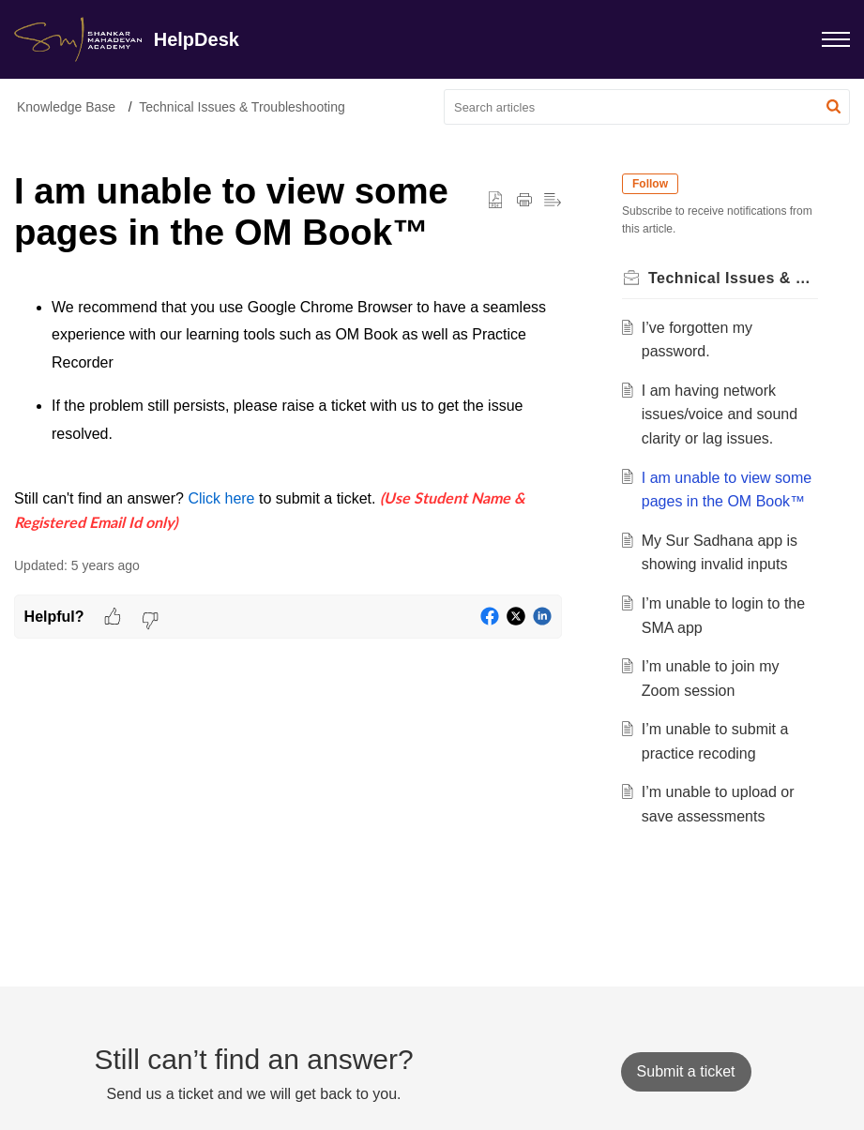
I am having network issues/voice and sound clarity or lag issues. (719, 414)
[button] (833, 107)
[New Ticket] (686, 1071)
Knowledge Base (66, 106)
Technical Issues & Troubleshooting (241, 106)
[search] (647, 107)
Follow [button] (650, 183)
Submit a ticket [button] (686, 1071)
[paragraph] (288, 414)
